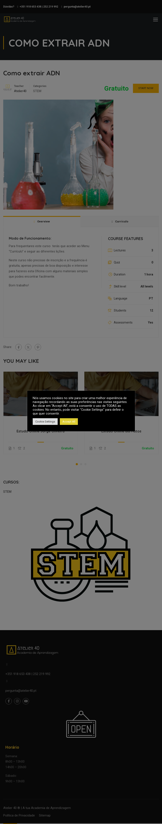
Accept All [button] (68, 421)
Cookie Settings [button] (45, 421)
